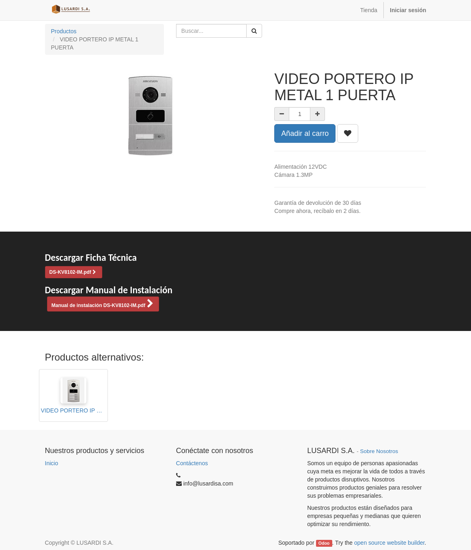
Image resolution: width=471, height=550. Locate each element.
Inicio (51, 463)
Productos (64, 31)
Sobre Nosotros (379, 451)
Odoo (323, 543)
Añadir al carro (305, 133)
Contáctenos (192, 463)
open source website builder (389, 542)
